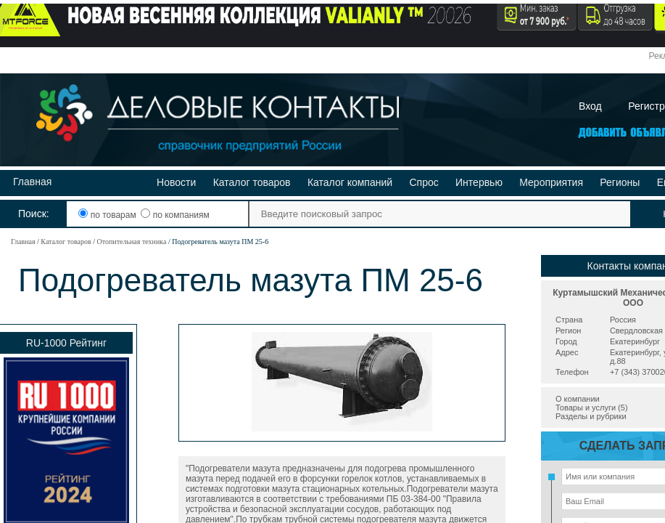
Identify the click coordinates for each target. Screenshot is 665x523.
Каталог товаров (252, 182)
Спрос (423, 182)
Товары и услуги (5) (591, 407)
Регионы (620, 182)
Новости (176, 182)
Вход (590, 106)
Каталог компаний (349, 182)
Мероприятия (551, 182)
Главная (32, 181)
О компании (577, 398)
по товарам (108, 215)
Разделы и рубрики (591, 416)
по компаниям (175, 215)
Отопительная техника (131, 242)
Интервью (479, 182)
